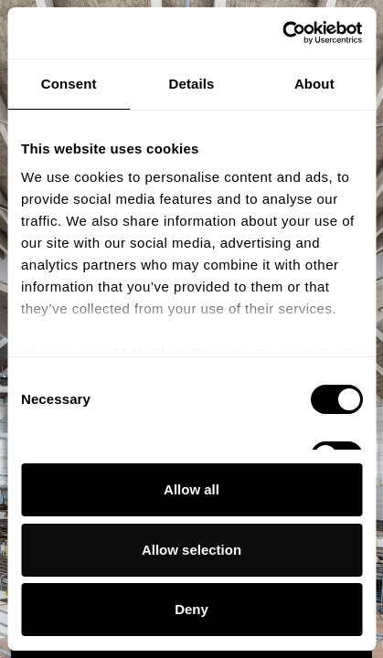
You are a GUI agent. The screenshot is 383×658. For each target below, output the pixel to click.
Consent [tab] (69, 83)
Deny (191, 609)
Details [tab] (192, 83)
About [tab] (314, 83)
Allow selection (191, 549)
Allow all (191, 489)
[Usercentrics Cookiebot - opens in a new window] (282, 33)
